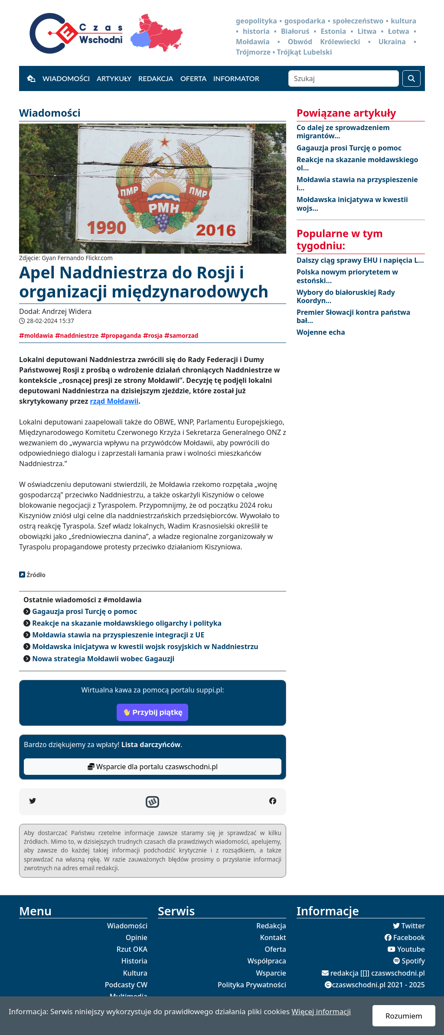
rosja (153, 335)
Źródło (35, 575)
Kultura (135, 973)
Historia (134, 961)
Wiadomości (66, 78)
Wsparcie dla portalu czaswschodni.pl (153, 766)
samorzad (181, 335)
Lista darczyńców (150, 744)
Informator (236, 78)
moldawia (36, 335)
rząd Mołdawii (114, 401)
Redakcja (155, 78)
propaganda (121, 335)
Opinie (136, 937)
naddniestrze (77, 335)
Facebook (409, 937)
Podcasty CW (126, 984)
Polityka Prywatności (252, 984)
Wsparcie (271, 973)
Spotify (413, 961)
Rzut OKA (132, 949)
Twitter (413, 926)
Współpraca (267, 961)
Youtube (411, 949)
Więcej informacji (321, 1011)
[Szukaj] (343, 78)
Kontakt (273, 937)
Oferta (193, 78)
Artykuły (114, 78)
